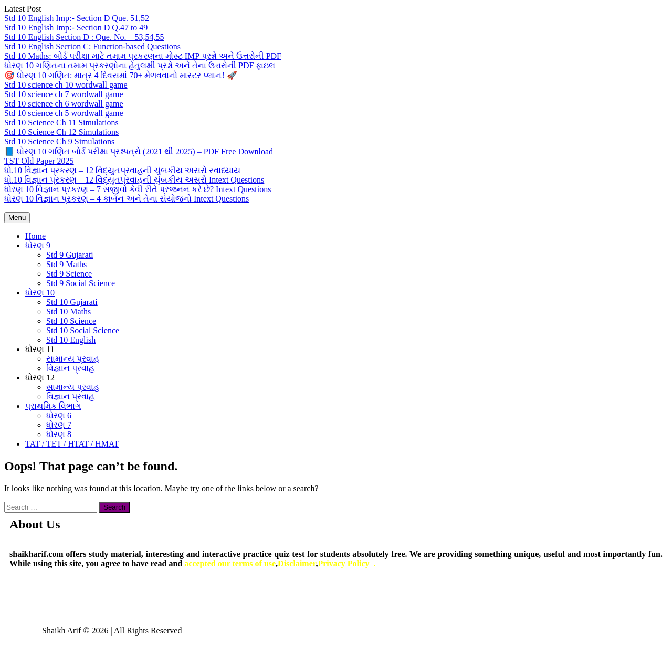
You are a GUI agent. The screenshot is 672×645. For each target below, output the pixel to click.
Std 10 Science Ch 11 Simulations (61, 122)
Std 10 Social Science (82, 330)
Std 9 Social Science (80, 283)
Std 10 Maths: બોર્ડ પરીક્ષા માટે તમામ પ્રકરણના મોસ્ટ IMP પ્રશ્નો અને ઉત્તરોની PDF (142, 55)
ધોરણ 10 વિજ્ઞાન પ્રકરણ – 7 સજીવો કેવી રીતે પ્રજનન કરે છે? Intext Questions (137, 189)
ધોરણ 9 (37, 245)
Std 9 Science (69, 273)
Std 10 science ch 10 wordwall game (66, 84)
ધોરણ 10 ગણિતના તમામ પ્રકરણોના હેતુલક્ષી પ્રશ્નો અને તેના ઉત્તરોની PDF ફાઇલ (139, 65)
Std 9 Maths (66, 264)
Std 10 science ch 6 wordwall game (63, 103)
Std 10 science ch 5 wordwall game (63, 113)
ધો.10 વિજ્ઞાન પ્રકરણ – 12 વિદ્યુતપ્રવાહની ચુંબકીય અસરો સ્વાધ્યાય (122, 170)
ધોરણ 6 (58, 415)
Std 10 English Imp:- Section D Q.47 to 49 (76, 27)
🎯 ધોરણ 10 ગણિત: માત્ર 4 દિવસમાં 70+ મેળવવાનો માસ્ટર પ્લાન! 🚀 (120, 75)
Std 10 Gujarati (72, 302)
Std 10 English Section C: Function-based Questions (92, 46)
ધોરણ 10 (40, 292)
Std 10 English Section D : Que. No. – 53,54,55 (84, 37)
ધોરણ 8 (58, 434)
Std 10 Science (71, 320)
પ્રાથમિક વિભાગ (53, 405)
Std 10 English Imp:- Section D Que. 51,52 (76, 18)
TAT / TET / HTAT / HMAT (72, 443)
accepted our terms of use (230, 563)
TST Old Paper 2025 (39, 160)
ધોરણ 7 (58, 424)
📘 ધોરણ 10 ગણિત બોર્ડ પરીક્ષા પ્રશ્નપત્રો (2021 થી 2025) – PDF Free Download (138, 151)
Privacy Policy (343, 563)
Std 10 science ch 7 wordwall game (63, 94)
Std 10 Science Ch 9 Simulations (59, 141)
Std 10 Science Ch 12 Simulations (61, 132)
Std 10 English (71, 339)
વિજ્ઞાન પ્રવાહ (70, 368)
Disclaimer (297, 563)
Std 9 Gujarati (69, 254)
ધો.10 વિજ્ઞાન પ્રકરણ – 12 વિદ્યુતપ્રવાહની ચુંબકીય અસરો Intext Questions (134, 179)
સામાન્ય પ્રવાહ (72, 358)
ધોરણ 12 (40, 377)
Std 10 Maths (68, 311)
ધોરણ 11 (39, 349)
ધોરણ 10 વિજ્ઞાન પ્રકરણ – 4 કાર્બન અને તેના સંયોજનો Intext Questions (126, 198)
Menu (17, 217)
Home (35, 235)
